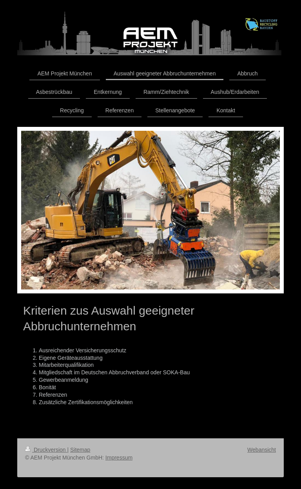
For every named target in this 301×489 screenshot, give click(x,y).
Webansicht (261, 450)
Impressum (118, 457)
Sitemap (80, 450)
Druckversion (46, 450)
